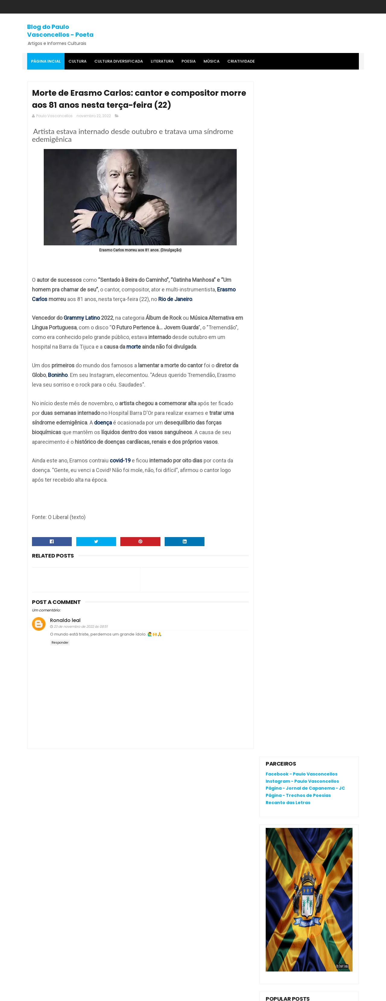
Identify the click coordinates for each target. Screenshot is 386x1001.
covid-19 (120, 461)
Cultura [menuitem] (77, 61)
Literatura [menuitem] (162, 61)
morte (134, 347)
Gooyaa (119, 993)
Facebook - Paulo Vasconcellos (301, 99)
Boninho (58, 375)
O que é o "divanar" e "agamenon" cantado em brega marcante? (321, 340)
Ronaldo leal (65, 620)
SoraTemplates (64, 993)
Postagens (282, 486)
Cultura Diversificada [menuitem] (118, 61)
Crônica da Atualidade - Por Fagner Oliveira (324, 377)
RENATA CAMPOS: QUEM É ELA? (298, 361)
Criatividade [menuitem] (241, 61)
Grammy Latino (82, 318)
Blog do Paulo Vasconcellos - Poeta (60, 31)
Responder (60, 643)
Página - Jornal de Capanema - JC (305, 113)
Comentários (285, 496)
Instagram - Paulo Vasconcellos (302, 106)
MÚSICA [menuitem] (212, 61)
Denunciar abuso (288, 443)
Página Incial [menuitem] (46, 61)
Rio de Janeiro (175, 299)
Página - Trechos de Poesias (298, 120)
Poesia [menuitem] (189, 61)
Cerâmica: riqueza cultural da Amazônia (321, 404)
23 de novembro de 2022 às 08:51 (81, 626)
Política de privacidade (290, 851)
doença (103, 423)
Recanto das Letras (288, 128)
